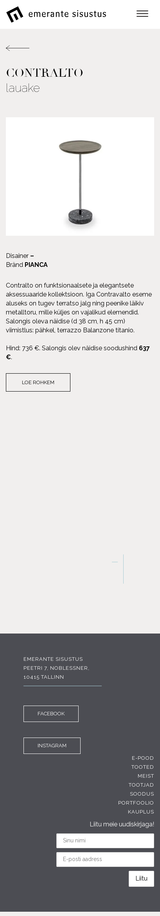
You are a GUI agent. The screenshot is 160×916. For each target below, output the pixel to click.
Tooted (142, 767)
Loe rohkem (38, 382)
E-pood (143, 758)
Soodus (142, 794)
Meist (146, 776)
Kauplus (141, 812)
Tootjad (141, 785)
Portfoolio (136, 803)
